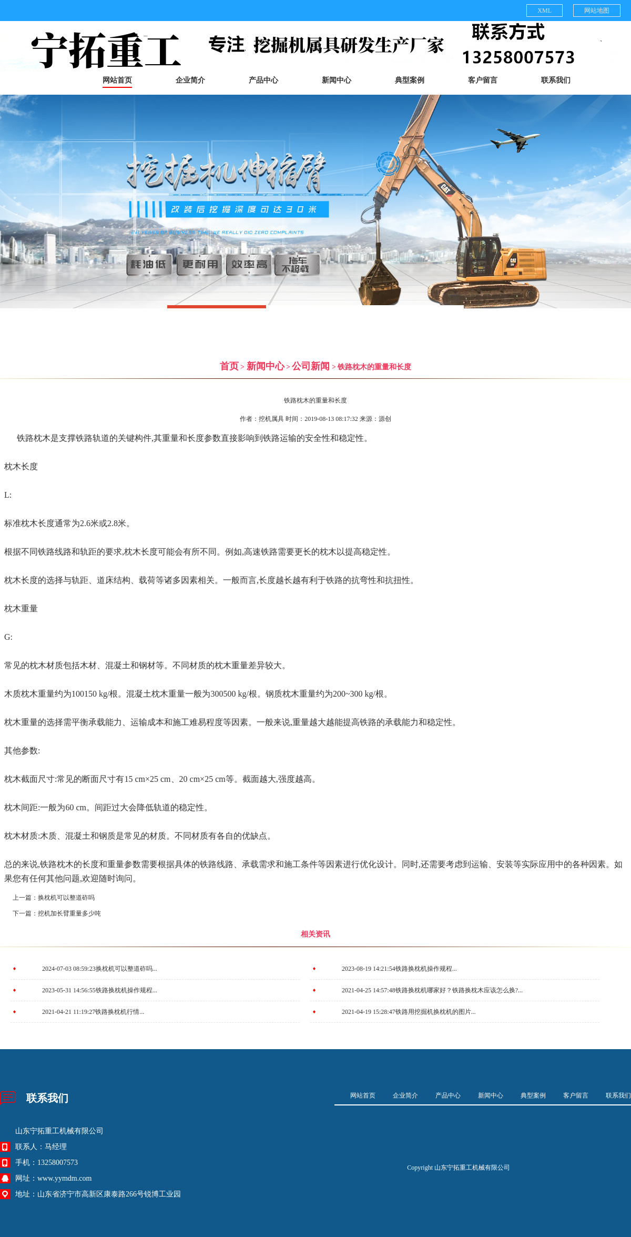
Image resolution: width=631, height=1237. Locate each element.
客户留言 (482, 80)
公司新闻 (311, 366)
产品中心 (263, 80)
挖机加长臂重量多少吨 (69, 913)
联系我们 (556, 80)
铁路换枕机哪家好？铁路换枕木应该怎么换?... (459, 990)
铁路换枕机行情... (119, 1011)
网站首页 (117, 80)
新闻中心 (336, 80)
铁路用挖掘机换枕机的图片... (435, 1011)
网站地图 (596, 10)
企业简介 (190, 80)
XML (544, 10)
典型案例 (409, 80)
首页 (229, 366)
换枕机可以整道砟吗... (126, 968)
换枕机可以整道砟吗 (66, 897)
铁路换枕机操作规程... (426, 968)
